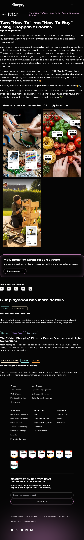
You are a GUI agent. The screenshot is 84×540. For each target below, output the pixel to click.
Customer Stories (41, 418)
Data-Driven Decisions (42, 398)
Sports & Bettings (18, 431)
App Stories (15, 390)
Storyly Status (30, 521)
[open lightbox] (22, 143)
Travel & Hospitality (18, 427)
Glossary (38, 427)
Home (3, 14)
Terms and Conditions (47, 516)
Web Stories (15, 394)
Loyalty (13, 435)
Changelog (15, 402)
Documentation (40, 431)
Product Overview (18, 398)
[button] (72, 5)
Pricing (60, 418)
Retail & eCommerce (19, 414)
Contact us (62, 414)
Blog (36, 414)
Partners (61, 423)
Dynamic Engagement (41, 390)
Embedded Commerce (42, 394)
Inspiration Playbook (13, 14)
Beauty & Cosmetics (19, 418)
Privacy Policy (64, 516)
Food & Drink (16, 423)
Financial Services (18, 439)
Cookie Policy (15, 521)
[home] (17, 5)
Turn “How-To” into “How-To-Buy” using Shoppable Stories (54, 14)
